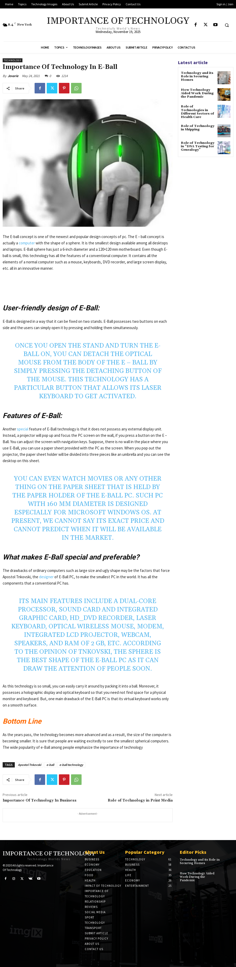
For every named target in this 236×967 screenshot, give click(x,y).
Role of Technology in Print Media (140, 800)
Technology (12, 60)
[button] (226, 25)
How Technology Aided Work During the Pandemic (197, 93)
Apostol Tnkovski (29, 765)
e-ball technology (71, 765)
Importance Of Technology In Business (40, 800)
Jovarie (13, 76)
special (23, 429)
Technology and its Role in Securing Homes (197, 76)
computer (27, 242)
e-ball (50, 765)
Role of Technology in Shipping (197, 127)
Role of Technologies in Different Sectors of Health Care (197, 112)
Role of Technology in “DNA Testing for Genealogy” (197, 146)
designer (46, 576)
